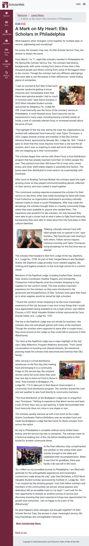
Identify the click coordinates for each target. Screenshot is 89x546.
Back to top (21, 532)
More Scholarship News (28, 523)
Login (78, 4)
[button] (84, 4)
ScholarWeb (13, 5)
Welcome (22, 15)
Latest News (37, 15)
